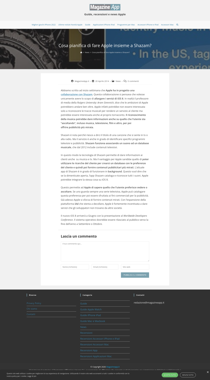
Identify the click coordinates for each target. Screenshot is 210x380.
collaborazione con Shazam (76, 94)
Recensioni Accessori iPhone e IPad (99, 338)
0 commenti (133, 81)
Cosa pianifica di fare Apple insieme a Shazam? (111, 52)
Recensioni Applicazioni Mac (96, 356)
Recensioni (86, 332)
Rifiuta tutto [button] (187, 375)
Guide (83, 303)
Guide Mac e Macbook (92, 321)
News (118, 81)
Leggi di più (31, 376)
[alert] (105, 375)
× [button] (208, 372)
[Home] (81, 52)
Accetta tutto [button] (170, 375)
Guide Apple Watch (91, 309)
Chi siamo (32, 308)
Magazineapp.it (112, 367)
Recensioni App (89, 350)
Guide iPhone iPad (90, 315)
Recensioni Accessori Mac (94, 344)
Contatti (31, 314)
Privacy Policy (34, 303)
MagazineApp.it (82, 81)
